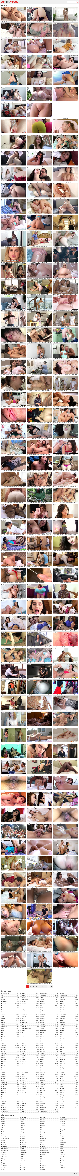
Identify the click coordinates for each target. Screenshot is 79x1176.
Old (49, 1068)
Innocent (49, 1002)
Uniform (69, 1091)
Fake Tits (29, 1045)
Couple (29, 995)
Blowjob (10, 1060)
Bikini (10, 1051)
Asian (10, 1018)
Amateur (10, 1004)
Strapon (69, 1060)
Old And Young (49, 1070)
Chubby (10, 1101)
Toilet (69, 1084)
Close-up (10, 1107)
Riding (69, 1004)
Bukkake (10, 1078)
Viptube (62, 1123)
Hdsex (22, 1123)
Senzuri (42, 1140)
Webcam (69, 1101)
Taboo (69, 1070)
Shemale (69, 1024)
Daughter (29, 1012)
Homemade (49, 993)
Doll (29, 1024)
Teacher (69, 1074)
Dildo (29, 1018)
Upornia (62, 1117)
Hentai (29, 1111)
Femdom (29, 1049)
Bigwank (3, 1144)
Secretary (69, 1016)
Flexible (29, 1064)
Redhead (69, 999)
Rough (69, 1008)
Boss (10, 1064)
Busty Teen (10, 1082)
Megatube (23, 1152)
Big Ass (10, 1045)
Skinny (69, 1033)
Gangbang (29, 1078)
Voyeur (69, 1099)
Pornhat (42, 1119)
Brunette (10, 1076)
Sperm (69, 1049)
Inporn (22, 1140)
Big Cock (10, 1047)
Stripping (69, 1062)
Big (10, 1043)
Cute (29, 1006)
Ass (10, 1020)
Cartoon (10, 1089)
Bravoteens (4, 1150)
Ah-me (3, 1125)
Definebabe (4, 1156)
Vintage (69, 1095)
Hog (22, 1132)
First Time (29, 1057)
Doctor (29, 1020)
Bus (10, 1080)
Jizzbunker (23, 1142)
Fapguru (3, 1163)
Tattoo (69, 1072)
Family (29, 1047)
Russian (69, 1010)
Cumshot (29, 1004)
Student (69, 1064)
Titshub (42, 1154)
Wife (69, 1103)
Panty (49, 1082)
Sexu (42, 1144)
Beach (10, 1037)
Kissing (49, 1014)
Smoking (69, 1041)
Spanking (69, 1047)
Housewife (49, 995)
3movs (3, 1117)
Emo (29, 1035)
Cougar (29, 993)
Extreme (29, 1041)
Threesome (69, 1080)
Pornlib (42, 1125)
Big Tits (10, 1049)
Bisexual (10, 1053)
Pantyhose (49, 1084)
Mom (49, 1049)
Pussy (69, 993)
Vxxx (61, 1132)
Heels (29, 1109)
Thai (69, 1078)
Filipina (29, 1053)
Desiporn (3, 1159)
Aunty (10, 1022)
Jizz (49, 1012)
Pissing (49, 1097)
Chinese (10, 1099)
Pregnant (49, 1107)
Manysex (23, 1150)
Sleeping (69, 1037)
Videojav (62, 1121)
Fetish (29, 1051)
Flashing (29, 1062)
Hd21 (22, 1121)
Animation (10, 1012)
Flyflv (3, 1167)
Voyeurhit (63, 1130)
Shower (69, 1026)
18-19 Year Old (10, 993)
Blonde (10, 1057)
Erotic (29, 1037)
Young (69, 1107)
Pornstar (49, 1103)
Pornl (42, 1123)
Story (69, 1057)
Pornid (42, 1121)
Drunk (29, 1031)
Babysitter (10, 1026)
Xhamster (63, 1142)
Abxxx (3, 1123)
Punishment (49, 1111)
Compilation (10, 1111)
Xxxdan (62, 1154)
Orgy (49, 1076)
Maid (49, 1033)
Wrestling (69, 1105)
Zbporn (62, 1165)
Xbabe (62, 1136)
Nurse (49, 1060)
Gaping (29, 1080)
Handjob (29, 1103)
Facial (29, 1043)
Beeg (3, 1142)
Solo (69, 1043)
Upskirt (69, 1093)
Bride (10, 1070)
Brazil (10, 1066)
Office (49, 1064)
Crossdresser (29, 999)
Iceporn (22, 1138)
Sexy (69, 1020)
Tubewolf (43, 1165)
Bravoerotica (4, 1148)
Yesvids (62, 1161)
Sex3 (42, 1142)
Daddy (29, 1010)
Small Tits (69, 1039)
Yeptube (62, 1159)
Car (10, 1086)
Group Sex (29, 1097)
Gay (29, 1082)
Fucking (29, 1074)
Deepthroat (29, 1014)
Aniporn (3, 1132)
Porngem (43, 1117)
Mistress (49, 1047)
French (29, 1070)
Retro (69, 1002)
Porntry (42, 1132)
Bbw (10, 1033)
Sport (69, 1051)
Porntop (42, 1130)
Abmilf (3, 1121)
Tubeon (42, 1161)
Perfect (49, 1091)
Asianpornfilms (5, 1138)
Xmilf (61, 1148)
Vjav (61, 1127)
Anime (10, 1014)
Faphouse (4, 1165)
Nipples (49, 1055)
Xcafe (62, 1138)
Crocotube (4, 1154)
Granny (29, 1095)
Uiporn (42, 1169)
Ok (21, 1163)
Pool (49, 1101)
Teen (69, 1076)
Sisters (69, 1031)
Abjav (3, 1119)
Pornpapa (43, 1127)
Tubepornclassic (44, 1163)
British (10, 1072)
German (29, 1084)
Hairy (29, 1101)
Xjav (61, 1146)
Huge (49, 997)
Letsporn (23, 1146)
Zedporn (62, 1167)
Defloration (29, 1016)
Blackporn (4, 1146)
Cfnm (10, 1095)
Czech (29, 1008)
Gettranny (23, 1117)
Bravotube (4, 1152)
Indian (49, 999)
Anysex (3, 1136)
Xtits (61, 1152)
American (10, 1008)
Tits (69, 1082)
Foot (29, 1066)
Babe (10, 1024)
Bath (10, 1028)
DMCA (76, 1173)
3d (10, 995)
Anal (10, 1010)
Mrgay (22, 1156)
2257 (73, 1173)
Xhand (62, 1144)
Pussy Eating (69, 995)
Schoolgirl (69, 1014)
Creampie (29, 997)
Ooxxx (22, 1165)
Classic (10, 1103)
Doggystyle (29, 1022)
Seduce (69, 1018)
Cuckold (29, 1002)
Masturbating (49, 1037)
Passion (49, 1089)
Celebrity (10, 1093)
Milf (49, 1043)
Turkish (69, 1089)
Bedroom (10, 1041)
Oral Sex (49, 1072)
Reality (69, 997)
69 (10, 997)
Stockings (69, 1055)
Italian (49, 1008)
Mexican (49, 1041)
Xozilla (62, 1150)
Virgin (69, 1097)
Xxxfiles (62, 1156)
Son (69, 1045)
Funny (29, 1076)
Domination (29, 1026)
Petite (49, 1093)
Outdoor (49, 1078)
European (29, 1039)
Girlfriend (29, 1086)
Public (49, 1109)
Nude (49, 1057)
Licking (49, 1026)
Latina (49, 1022)
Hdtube (22, 1125)
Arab (10, 1016)
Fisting (29, 1060)
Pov (49, 1105)
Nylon (49, 1062)
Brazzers (10, 1068)
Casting (10, 1091)
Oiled (49, 1066)
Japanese (49, 1010)
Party (49, 1086)
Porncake (23, 1167)
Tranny (42, 1156)
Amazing (10, 1006)
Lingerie (49, 1028)
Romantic (69, 1006)
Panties (49, 1080)
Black (10, 1055)
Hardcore (29, 1105)
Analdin (3, 1130)
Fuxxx (3, 1169)
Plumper (49, 1099)
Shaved (69, 1022)
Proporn (42, 1134)
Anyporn (3, 1134)
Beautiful (10, 1039)
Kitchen (49, 1016)
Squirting (69, 1053)
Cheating (10, 1097)
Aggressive (10, 1002)
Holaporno (23, 1134)
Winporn (62, 1134)
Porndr (22, 1169)
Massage (49, 1035)
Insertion (49, 1004)
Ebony (29, 1033)
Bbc (10, 1031)
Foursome (29, 1068)
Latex (49, 1020)
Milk (49, 1045)
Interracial (49, 1006)
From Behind (29, 1072)
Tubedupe (43, 1159)
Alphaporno (4, 1127)
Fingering (29, 1055)
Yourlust (62, 1163)
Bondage (10, 1062)
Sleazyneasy (44, 1150)
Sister (69, 1028)
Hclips (22, 1119)
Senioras (43, 1138)
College (10, 1109)
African (10, 999)
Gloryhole (29, 1093)
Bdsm (10, 1035)
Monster (49, 1051)
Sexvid (42, 1146)
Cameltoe (10, 1084)
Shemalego (43, 1148)
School (69, 1012)
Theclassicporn (44, 1152)
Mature (49, 1039)
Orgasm (49, 1074)
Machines (49, 1031)
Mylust (22, 1159)
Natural (49, 1053)
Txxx (42, 1167)
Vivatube (62, 1125)
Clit (10, 1105)
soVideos (9, 2)
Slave (69, 1035)
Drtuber (3, 1161)
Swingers (69, 1068)
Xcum (62, 1140)
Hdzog (22, 1127)
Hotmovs (23, 1136)
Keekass (23, 1144)
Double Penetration (29, 1028)
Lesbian (49, 1024)
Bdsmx (3, 1140)
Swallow (69, 1066)
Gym (29, 1099)
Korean (49, 1018)
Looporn (23, 1148)
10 (52, 986)
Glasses (29, 1091)
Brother (10, 1074)
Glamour (29, 1089)
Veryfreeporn (63, 1119)
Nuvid (22, 1161)
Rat (41, 1136)
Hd (29, 1107)
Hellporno (23, 1130)
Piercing (49, 1095)
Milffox (22, 1154)
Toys (69, 1086)
